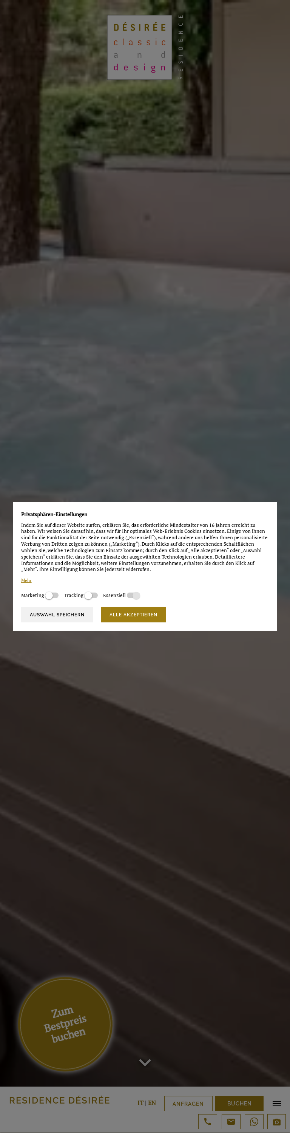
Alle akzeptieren (133, 614)
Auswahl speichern (57, 614)
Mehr (26, 580)
